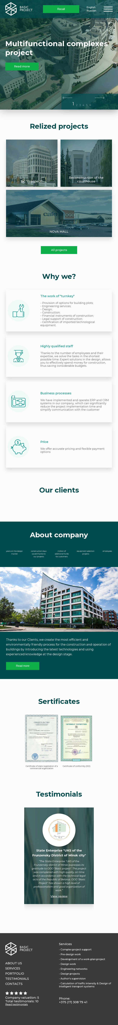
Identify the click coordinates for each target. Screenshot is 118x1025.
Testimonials (17, 979)
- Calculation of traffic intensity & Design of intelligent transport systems (85, 985)
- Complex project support (75, 949)
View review (59, 896)
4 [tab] (83, 105)
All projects (59, 250)
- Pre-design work (70, 954)
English (91, 7)
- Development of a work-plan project (82, 959)
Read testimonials (16, 1004)
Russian (91, 10)
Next (100, 98)
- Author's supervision (72, 978)
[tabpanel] (59, 55)
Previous (67, 98)
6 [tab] (90, 105)
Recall (61, 9)
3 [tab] (80, 105)
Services (12, 968)
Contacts (14, 984)
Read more (22, 66)
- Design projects (69, 973)
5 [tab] (87, 105)
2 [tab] (76, 105)
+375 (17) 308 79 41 (73, 1002)
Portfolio (14, 973)
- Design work (67, 964)
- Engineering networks (73, 968)
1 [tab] (73, 104)
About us (13, 963)
